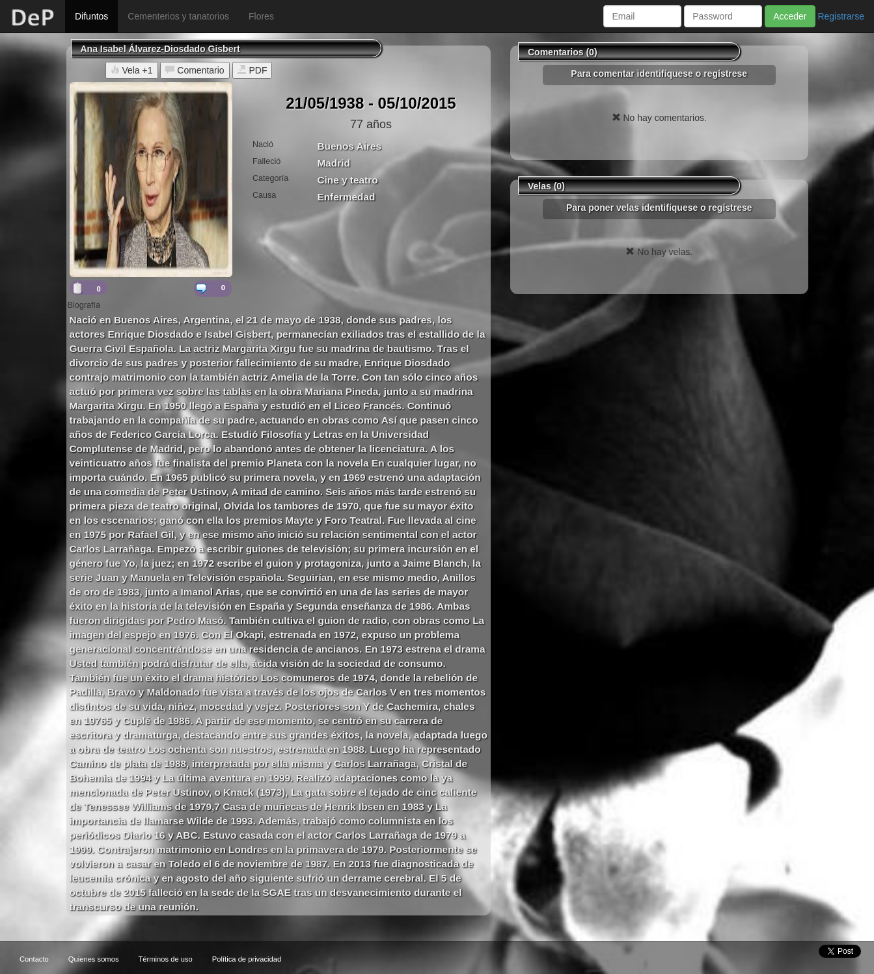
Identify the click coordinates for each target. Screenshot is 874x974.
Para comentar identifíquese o (659, 73)
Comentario (194, 70)
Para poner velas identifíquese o (659, 207)
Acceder (789, 16)
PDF (252, 70)
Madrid (333, 163)
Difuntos (91, 16)
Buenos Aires (349, 146)
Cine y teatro (347, 179)
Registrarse (840, 16)
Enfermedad (346, 196)
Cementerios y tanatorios (178, 16)
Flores (261, 16)
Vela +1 (132, 70)
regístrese (725, 73)
